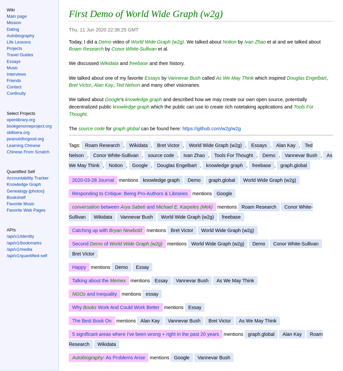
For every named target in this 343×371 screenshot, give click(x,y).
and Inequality (94, 294)
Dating (13, 29)
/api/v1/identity (20, 236)
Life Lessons (19, 42)
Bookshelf (16, 197)
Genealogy (17, 191)
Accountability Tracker (28, 177)
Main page (17, 16)
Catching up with (107, 230)
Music (12, 67)
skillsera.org (18, 132)
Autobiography (21, 35)
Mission (14, 22)
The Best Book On (92, 320)
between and (142, 207)
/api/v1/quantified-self (27, 255)
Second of (117, 243)
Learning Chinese (23, 145)
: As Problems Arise (108, 357)
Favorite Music (21, 203)
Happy (79, 267)
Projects (14, 48)
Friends (14, 80)
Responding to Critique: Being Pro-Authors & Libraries (130, 193)
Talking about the (99, 280)
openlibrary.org (21, 119)
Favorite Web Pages (26, 210)
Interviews (16, 74)
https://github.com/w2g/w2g (212, 128)
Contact (14, 86)
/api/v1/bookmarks (24, 242)
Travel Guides (20, 54)
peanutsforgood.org (25, 138)
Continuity (16, 93)
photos (36, 191)
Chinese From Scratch (28, 151)
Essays (13, 61)
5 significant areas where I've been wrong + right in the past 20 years (145, 334)
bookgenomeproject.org (29, 126)
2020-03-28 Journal (93, 180)
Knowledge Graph (24, 184)
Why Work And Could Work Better (115, 307)
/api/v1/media (19, 249)
